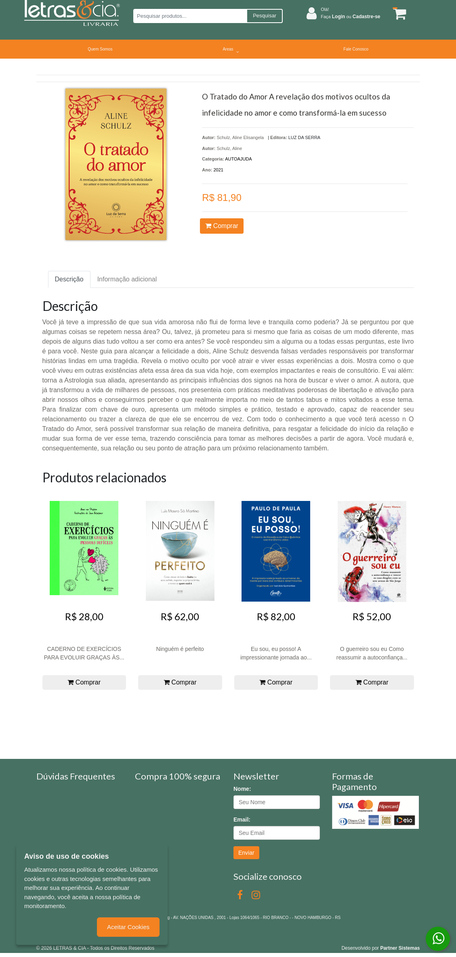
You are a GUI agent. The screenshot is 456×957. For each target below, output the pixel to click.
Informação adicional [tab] (127, 279)
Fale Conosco (355, 49)
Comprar (221, 225)
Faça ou (350, 16)
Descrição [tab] (69, 279)
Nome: (242, 789)
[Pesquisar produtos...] (190, 16)
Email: (241, 819)
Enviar (246, 852)
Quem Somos (100, 49)
